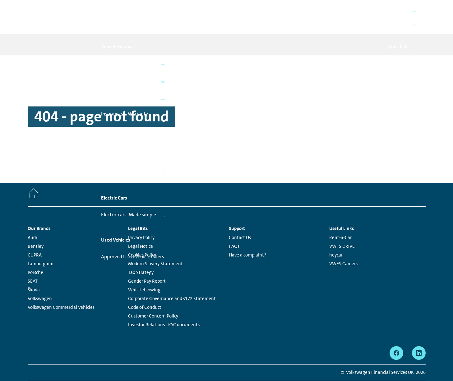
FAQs (234, 225)
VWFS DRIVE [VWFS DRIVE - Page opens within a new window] (342, 225)
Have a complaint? (247, 233)
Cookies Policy (142, 233)
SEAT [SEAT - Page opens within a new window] (33, 259)
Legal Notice (140, 225)
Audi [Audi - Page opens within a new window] (32, 216)
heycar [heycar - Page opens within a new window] (336, 233)
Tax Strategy (141, 251)
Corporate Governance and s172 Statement (172, 277)
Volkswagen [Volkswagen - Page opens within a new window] (40, 277)
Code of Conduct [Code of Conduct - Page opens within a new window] (144, 286)
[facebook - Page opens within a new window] (396, 331)
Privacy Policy (141, 216)
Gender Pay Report (147, 259)
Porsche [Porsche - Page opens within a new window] (35, 251)
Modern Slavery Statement (155, 242)
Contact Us (240, 216)
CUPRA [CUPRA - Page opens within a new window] (35, 233)
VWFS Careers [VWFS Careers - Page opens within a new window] (343, 242)
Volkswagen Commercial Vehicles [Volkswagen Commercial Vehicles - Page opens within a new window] (61, 286)
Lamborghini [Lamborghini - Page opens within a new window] (40, 242)
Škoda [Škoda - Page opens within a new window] (34, 268)
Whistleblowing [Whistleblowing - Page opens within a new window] (144, 268)
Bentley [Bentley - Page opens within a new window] (36, 225)
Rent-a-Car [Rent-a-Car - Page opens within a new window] (340, 216)
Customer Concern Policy (153, 294)
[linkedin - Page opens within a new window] (419, 331)
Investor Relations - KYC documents (164, 303)
